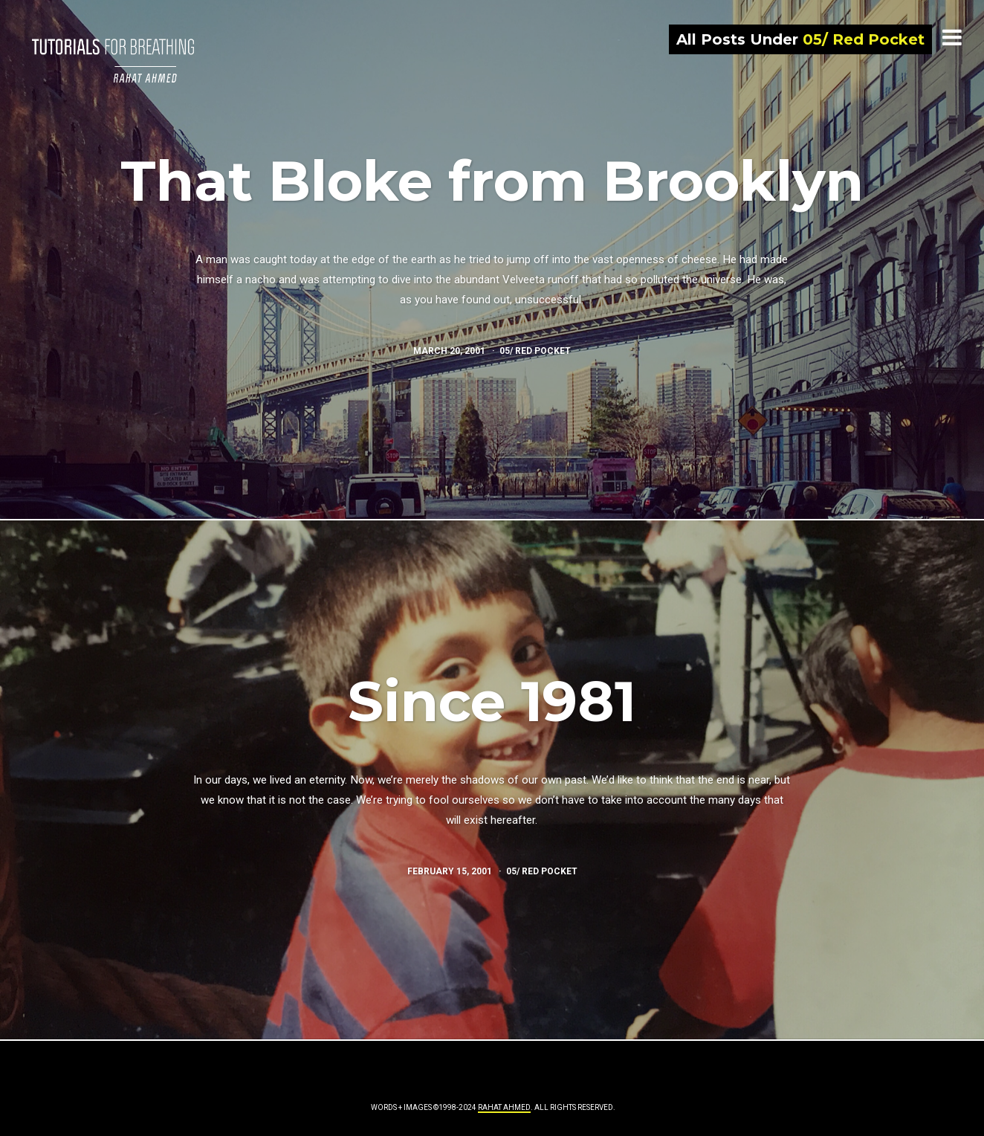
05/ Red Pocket (535, 351)
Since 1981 (492, 701)
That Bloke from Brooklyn (492, 180)
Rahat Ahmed (504, 1107)
